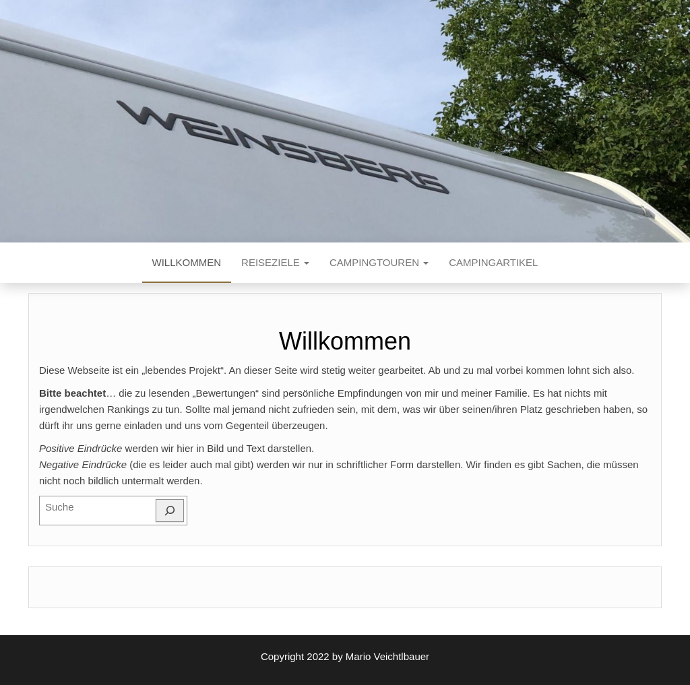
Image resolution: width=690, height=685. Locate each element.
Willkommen (187, 262)
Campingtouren (379, 262)
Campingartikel (493, 262)
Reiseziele (275, 262)
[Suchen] (170, 510)
